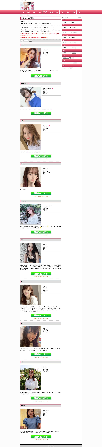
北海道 (28, 12)
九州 (74, 12)
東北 (34, 12)
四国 (68, 12)
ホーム (22, 12)
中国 (62, 12)
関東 (40, 12)
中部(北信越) (45, 12)
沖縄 (79, 12)
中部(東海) (51, 12)
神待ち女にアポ (41, 76)
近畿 (57, 12)
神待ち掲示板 (51, 446)
